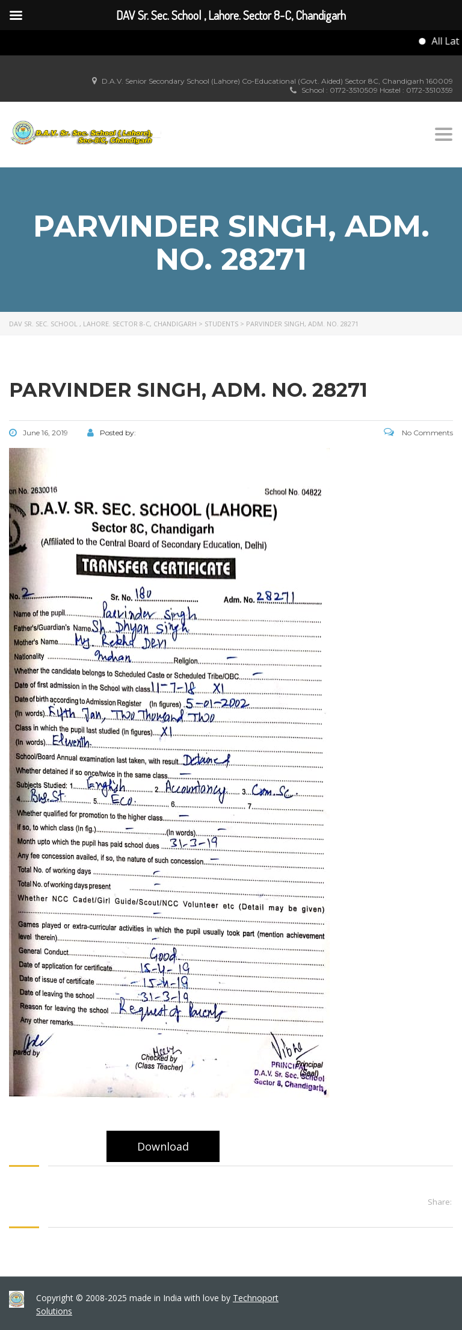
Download (163, 1146)
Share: (440, 1201)
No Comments (418, 432)
